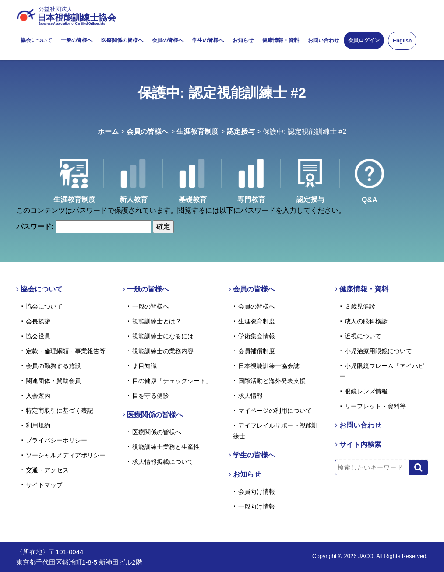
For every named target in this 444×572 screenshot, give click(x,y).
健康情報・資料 (280, 40)
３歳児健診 (360, 306)
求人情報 (250, 395)
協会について (36, 40)
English (402, 41)
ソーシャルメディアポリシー (66, 455)
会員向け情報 (256, 491)
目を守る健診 (150, 395)
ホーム (108, 131)
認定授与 (241, 131)
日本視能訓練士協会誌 (269, 365)
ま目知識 (144, 365)
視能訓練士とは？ (156, 321)
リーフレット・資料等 (375, 406)
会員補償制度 (256, 350)
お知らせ (243, 40)
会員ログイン (364, 40)
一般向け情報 (256, 506)
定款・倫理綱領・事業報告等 (66, 350)
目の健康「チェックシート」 (172, 380)
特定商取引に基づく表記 (59, 410)
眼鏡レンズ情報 (366, 391)
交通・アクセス (47, 470)
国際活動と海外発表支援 (272, 380)
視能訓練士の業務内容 (163, 350)
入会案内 (38, 395)
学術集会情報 (256, 336)
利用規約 (38, 425)
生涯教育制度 (197, 131)
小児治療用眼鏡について (378, 350)
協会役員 (38, 336)
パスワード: (83, 226)
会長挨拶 (38, 321)
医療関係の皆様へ (122, 40)
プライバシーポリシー (56, 440)
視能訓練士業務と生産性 (166, 446)
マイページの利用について (275, 410)
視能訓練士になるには (163, 336)
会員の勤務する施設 (53, 365)
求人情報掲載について (163, 461)
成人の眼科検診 (366, 321)
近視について (363, 336)
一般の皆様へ (76, 40)
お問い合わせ (323, 40)
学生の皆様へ (208, 40)
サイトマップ (44, 484)
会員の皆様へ (167, 40)
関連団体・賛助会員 (53, 380)
